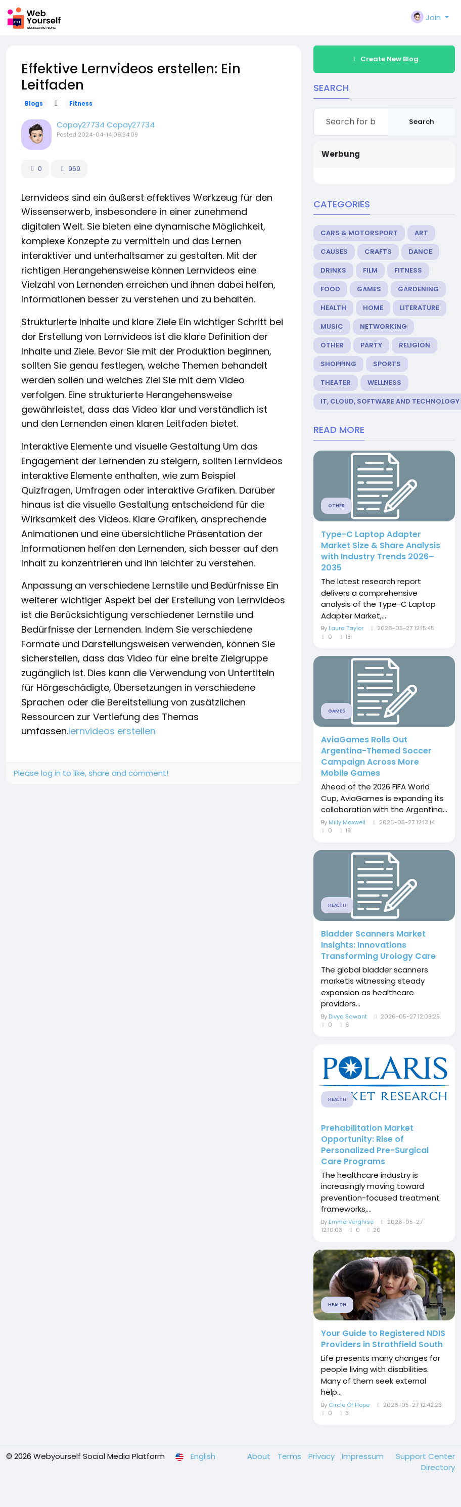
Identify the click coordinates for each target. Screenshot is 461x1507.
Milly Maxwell (347, 822)
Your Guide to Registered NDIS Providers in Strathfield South (383, 1339)
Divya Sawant (348, 1016)
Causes (334, 251)
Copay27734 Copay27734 (106, 124)
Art (421, 233)
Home (373, 308)
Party (371, 345)
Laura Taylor (346, 628)
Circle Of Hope (349, 1405)
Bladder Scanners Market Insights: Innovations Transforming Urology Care (378, 945)
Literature (419, 308)
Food (330, 289)
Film (370, 270)
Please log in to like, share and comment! (91, 773)
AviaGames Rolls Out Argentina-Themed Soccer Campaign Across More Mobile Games (376, 756)
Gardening (418, 289)
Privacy (322, 1456)
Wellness (384, 382)
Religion (414, 345)
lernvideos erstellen (112, 731)
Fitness (81, 104)
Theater (335, 382)
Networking (383, 326)
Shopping (338, 364)
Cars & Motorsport (359, 233)
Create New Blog (384, 59)
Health (333, 308)
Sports (387, 364)
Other (332, 345)
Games (369, 289)
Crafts (378, 251)
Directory (438, 1467)
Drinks (333, 270)
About (259, 1456)
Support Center (425, 1456)
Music (331, 326)
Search (421, 121)
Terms (290, 1456)
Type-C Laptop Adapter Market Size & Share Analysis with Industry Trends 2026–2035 (380, 551)
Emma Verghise (351, 1222)
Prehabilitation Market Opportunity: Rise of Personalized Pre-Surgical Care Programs (375, 1145)
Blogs (34, 104)
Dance (420, 251)
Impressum (364, 1456)
